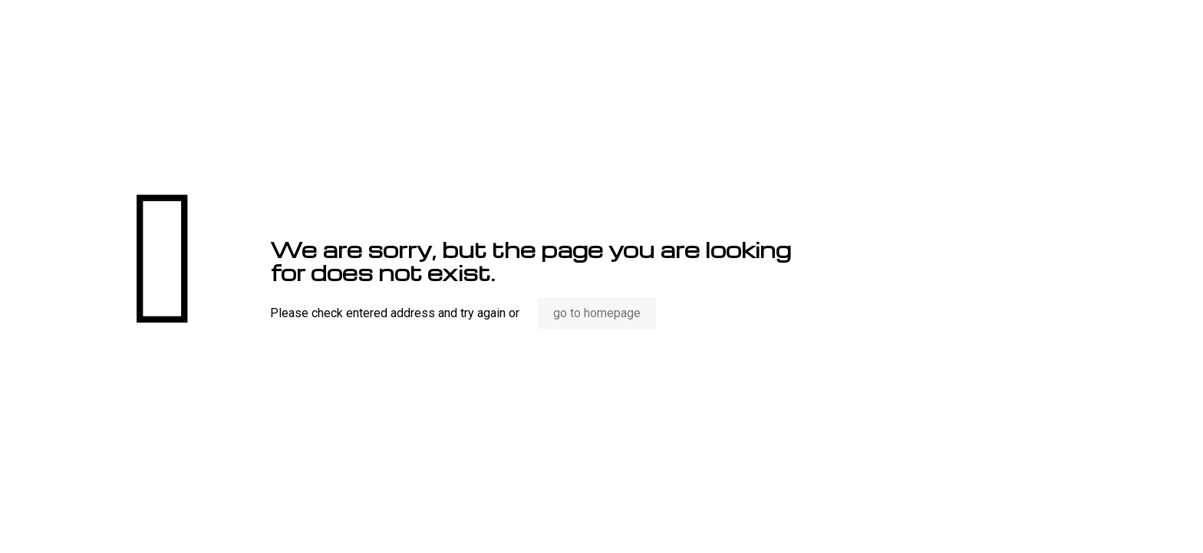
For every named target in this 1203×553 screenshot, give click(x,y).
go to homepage (597, 313)
